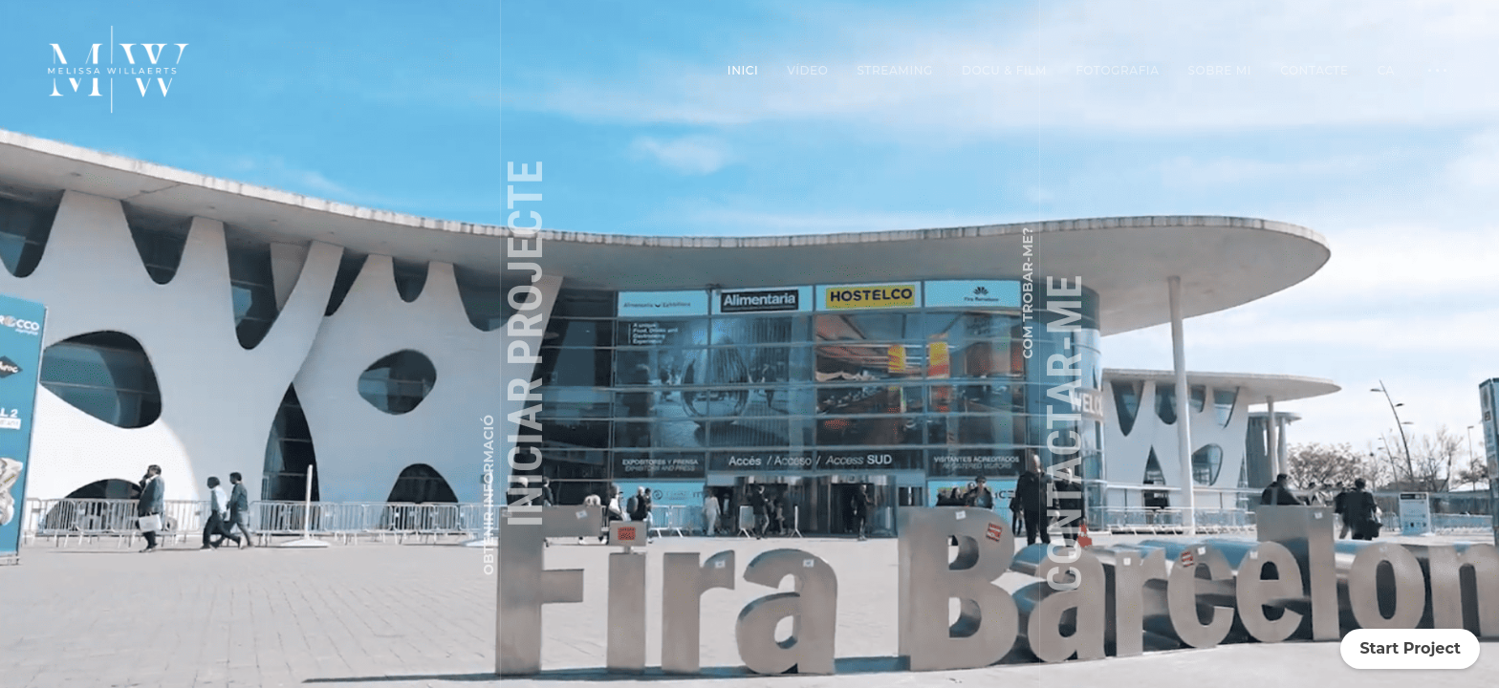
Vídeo (807, 70)
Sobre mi (1220, 70)
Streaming (895, 70)
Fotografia (1117, 70)
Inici (743, 70)
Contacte (1314, 70)
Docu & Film (1004, 70)
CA (1386, 70)
